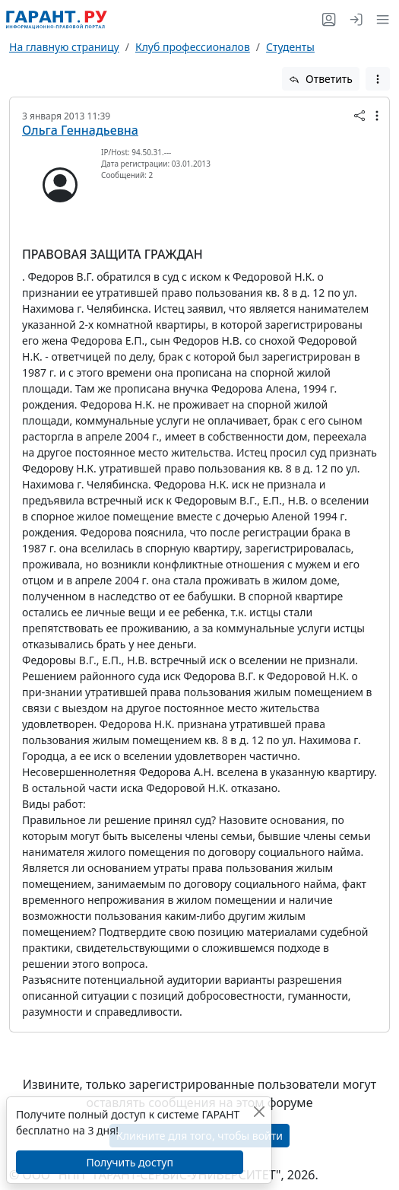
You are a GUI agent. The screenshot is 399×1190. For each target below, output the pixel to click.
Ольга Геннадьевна (80, 130)
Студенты (290, 47)
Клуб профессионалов (192, 47)
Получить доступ (129, 1162)
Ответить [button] (321, 79)
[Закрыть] (258, 1111)
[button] (379, 19)
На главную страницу (64, 47)
